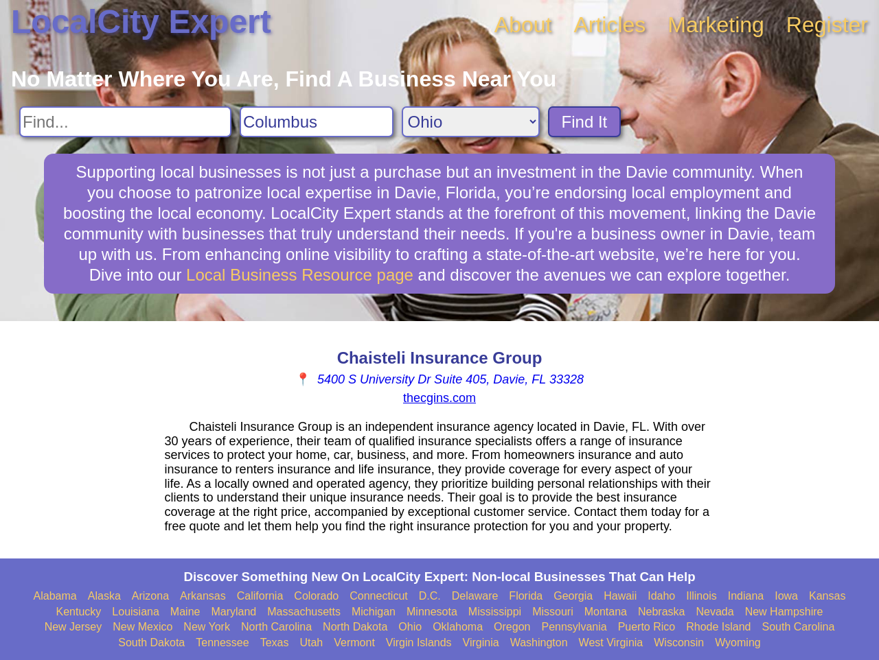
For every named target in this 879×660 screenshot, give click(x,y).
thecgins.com (439, 398)
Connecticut (379, 596)
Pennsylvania (573, 627)
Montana (605, 611)
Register (827, 24)
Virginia (481, 642)
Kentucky (79, 611)
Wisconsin (679, 642)
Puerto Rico (647, 627)
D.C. (430, 596)
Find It (585, 122)
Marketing (715, 24)
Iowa (786, 596)
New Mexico (142, 627)
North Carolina (276, 627)
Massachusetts (304, 611)
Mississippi (494, 611)
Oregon (512, 627)
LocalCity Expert (141, 21)
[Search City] (316, 121)
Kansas (827, 596)
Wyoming (738, 642)
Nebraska (661, 611)
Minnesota (432, 611)
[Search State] (471, 121)
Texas (274, 642)
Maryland (233, 611)
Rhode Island (718, 627)
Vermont (354, 642)
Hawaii (620, 596)
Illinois (701, 596)
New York (206, 627)
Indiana (746, 596)
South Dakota (151, 642)
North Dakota (355, 627)
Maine (185, 611)
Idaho (661, 596)
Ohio (410, 627)
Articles (609, 24)
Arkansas (203, 596)
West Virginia (611, 642)
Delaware (475, 596)
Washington (539, 642)
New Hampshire (784, 611)
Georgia (573, 596)
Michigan (374, 611)
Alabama (55, 596)
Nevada (714, 611)
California (260, 596)
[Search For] (125, 121)
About (523, 24)
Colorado (316, 596)
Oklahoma (458, 627)
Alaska (104, 596)
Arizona (150, 596)
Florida (526, 596)
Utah (311, 642)
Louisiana (135, 611)
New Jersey (73, 627)
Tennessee (222, 642)
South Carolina (798, 627)
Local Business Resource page (299, 275)
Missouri (552, 611)
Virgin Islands (419, 642)
